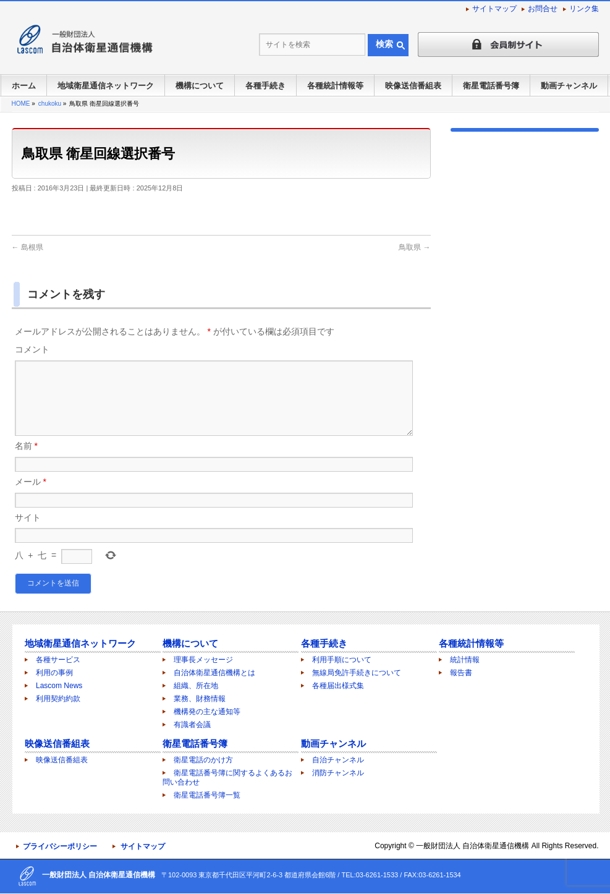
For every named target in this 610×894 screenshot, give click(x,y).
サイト (28, 532)
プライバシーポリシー (60, 847)
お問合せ (542, 8)
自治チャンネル (338, 760)
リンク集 (584, 8)
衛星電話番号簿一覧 (207, 795)
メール (30, 496)
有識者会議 (192, 725)
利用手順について (341, 660)
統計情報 (465, 660)
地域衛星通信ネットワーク (80, 644)
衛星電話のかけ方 (203, 760)
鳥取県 (414, 247)
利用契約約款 (58, 699)
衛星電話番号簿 (195, 744)
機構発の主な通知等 (207, 712)
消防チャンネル (338, 773)
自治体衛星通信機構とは (214, 673)
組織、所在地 (196, 686)
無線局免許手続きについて (356, 673)
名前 (26, 461)
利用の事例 (54, 673)
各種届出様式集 (338, 686)
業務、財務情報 (200, 699)
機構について (190, 644)
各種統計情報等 (471, 644)
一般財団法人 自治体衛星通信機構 (472, 846)
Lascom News (59, 686)
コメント (32, 349)
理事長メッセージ (203, 660)
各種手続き (324, 644)
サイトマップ (494, 8)
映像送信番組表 (57, 744)
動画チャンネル (333, 744)
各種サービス (58, 660)
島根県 (27, 247)
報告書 (461, 673)
